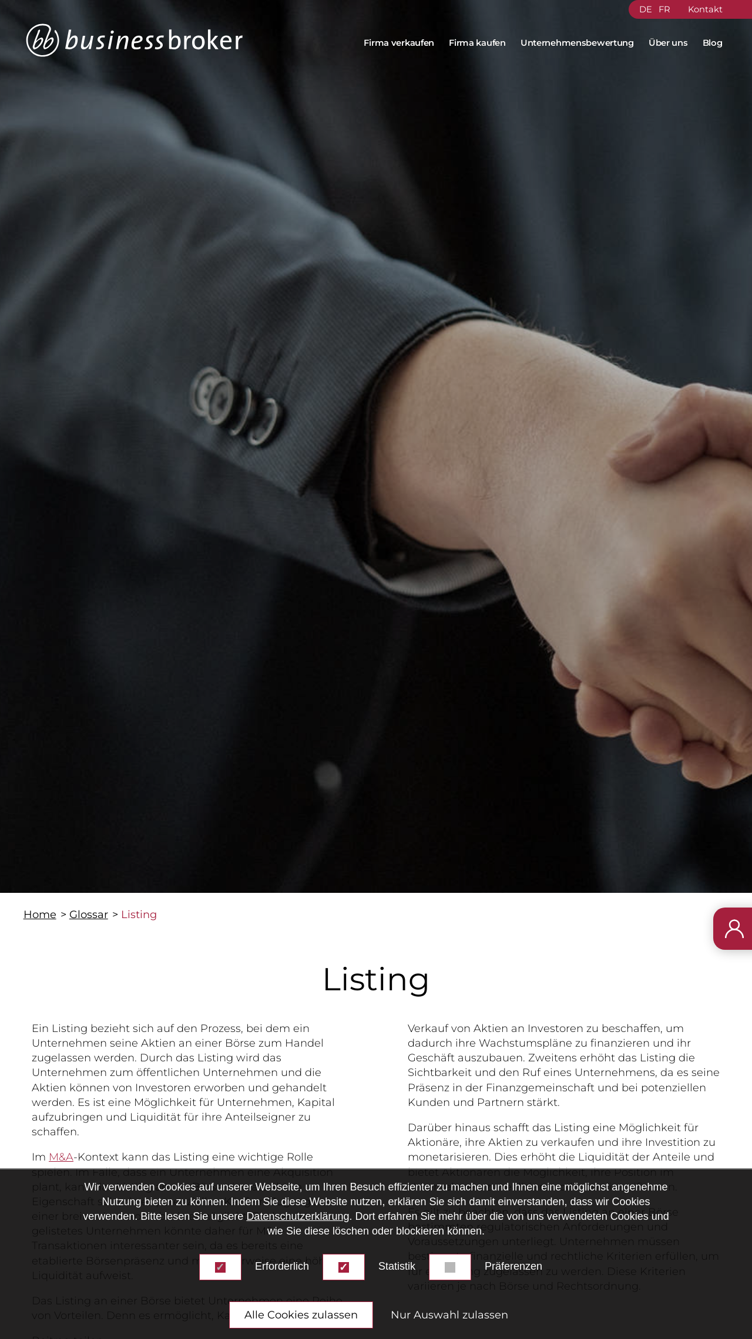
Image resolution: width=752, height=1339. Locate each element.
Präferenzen (513, 1266)
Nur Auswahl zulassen (449, 1314)
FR (664, 9)
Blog (713, 43)
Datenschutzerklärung (297, 1216)
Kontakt (705, 9)
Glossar (88, 914)
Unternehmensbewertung (577, 43)
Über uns (668, 43)
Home (40, 914)
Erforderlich (282, 1266)
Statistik (396, 1266)
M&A (61, 1157)
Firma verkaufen (399, 43)
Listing (139, 914)
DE (645, 9)
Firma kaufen (477, 43)
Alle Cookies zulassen (301, 1314)
